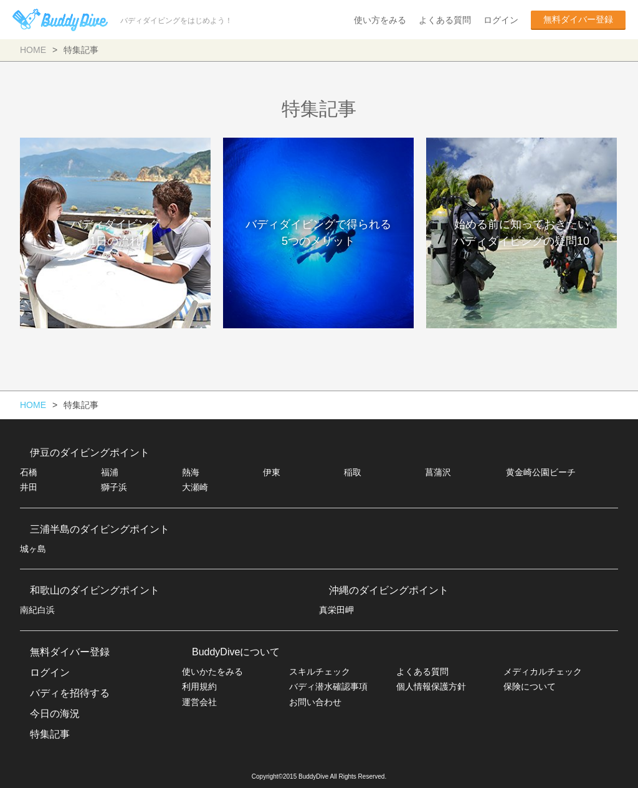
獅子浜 (114, 487)
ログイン (500, 20)
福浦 (109, 472)
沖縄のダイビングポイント (389, 590)
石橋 (28, 472)
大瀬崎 (195, 487)
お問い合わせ (315, 702)
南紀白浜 (37, 610)
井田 (28, 487)
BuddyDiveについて (236, 652)
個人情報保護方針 (431, 686)
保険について (529, 686)
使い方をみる (380, 20)
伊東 (271, 472)
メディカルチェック (542, 671)
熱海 (190, 472)
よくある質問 (445, 20)
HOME (33, 50)
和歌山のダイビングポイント (95, 590)
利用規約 (199, 686)
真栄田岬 (336, 610)
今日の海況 (55, 713)
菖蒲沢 (438, 472)
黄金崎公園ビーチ (541, 472)
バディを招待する (70, 693)
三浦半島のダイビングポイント (99, 529)
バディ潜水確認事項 (328, 686)
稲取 (352, 472)
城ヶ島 (33, 549)
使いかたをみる (212, 671)
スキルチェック (319, 671)
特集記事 (50, 734)
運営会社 (199, 702)
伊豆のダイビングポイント (90, 452)
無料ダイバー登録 (578, 19)
